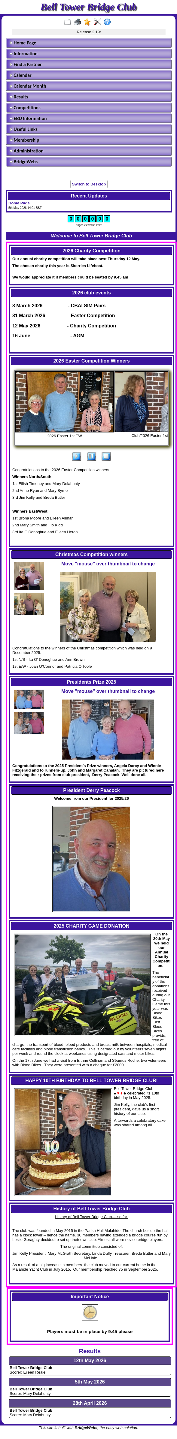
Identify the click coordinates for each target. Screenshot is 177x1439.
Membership (24, 140)
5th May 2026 (90, 1381)
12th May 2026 (90, 1360)
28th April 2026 (90, 1403)
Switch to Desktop (89, 184)
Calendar (21, 75)
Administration (27, 151)
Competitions (25, 107)
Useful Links (24, 129)
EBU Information (28, 118)
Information (24, 53)
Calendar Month (28, 86)
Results (19, 97)
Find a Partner (26, 64)
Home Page (23, 43)
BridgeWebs (24, 161)
